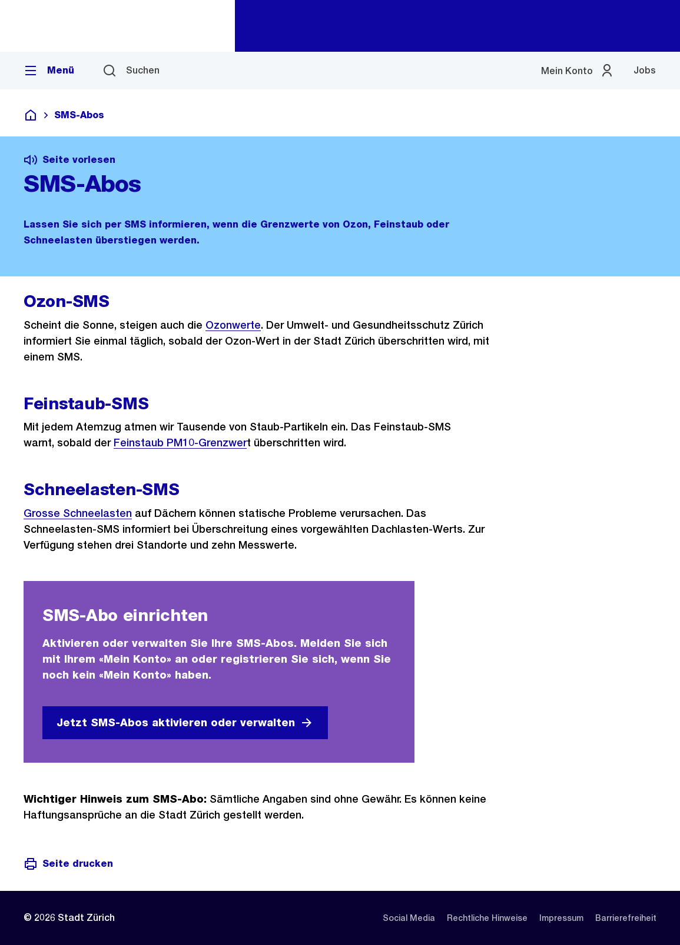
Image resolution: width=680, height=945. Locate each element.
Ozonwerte (233, 325)
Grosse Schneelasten (78, 513)
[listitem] (409, 918)
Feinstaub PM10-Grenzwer (180, 442)
